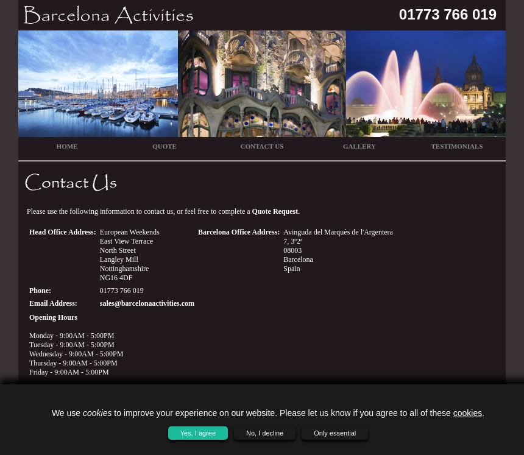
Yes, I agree (198, 433)
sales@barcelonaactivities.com (147, 303)
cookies (467, 413)
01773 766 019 (448, 14)
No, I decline (264, 433)
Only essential (335, 433)
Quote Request (275, 211)
